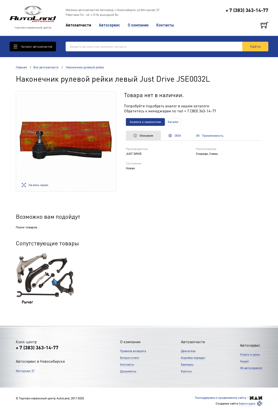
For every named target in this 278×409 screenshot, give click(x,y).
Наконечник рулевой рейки (85, 67)
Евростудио (247, 403)
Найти (255, 46)
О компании (138, 25)
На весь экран (35, 185)
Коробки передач (193, 358)
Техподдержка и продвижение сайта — (228, 398)
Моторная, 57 (25, 371)
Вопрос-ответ (129, 358)
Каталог (173, 122)
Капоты (186, 371)
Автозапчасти (78, 25)
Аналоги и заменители (145, 122)
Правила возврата (133, 351)
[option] (66, 141)
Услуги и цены (250, 354)
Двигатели (188, 351)
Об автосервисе (251, 368)
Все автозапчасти (45, 67)
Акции (244, 361)
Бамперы (187, 364)
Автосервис (109, 25)
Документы (128, 371)
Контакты (165, 25)
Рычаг (27, 301)
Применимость (209, 135)
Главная (21, 67)
